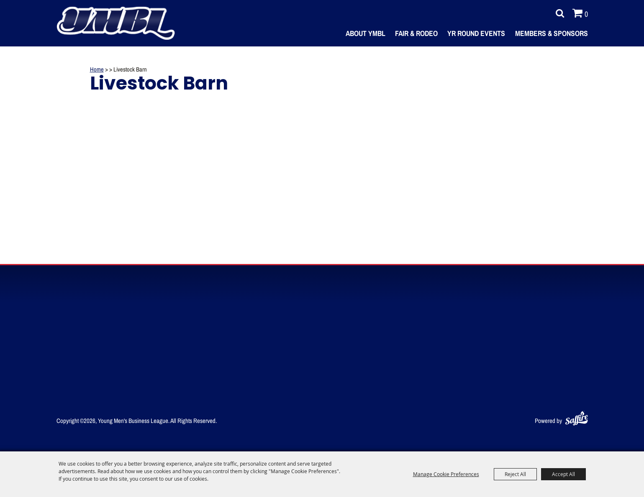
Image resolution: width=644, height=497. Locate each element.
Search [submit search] (558, 13)
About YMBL (365, 33)
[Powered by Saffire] (576, 416)
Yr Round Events (476, 33)
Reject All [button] (515, 474)
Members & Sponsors (551, 33)
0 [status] (586, 14)
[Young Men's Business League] (115, 23)
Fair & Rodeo (416, 33)
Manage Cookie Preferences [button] (446, 474)
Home (97, 69)
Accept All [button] (563, 474)
